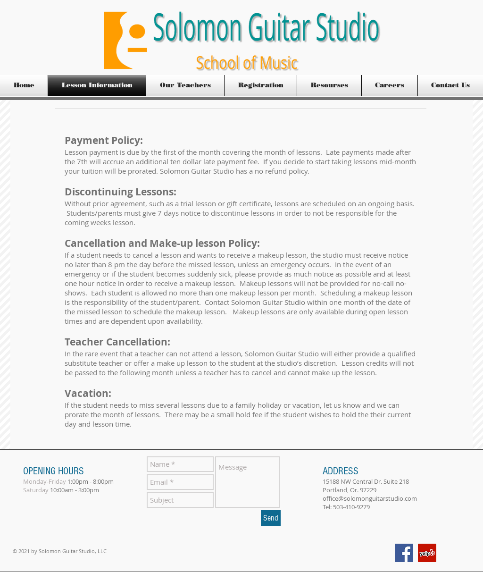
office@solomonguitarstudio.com (370, 498)
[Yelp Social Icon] (427, 553)
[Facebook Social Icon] (404, 553)
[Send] (271, 518)
